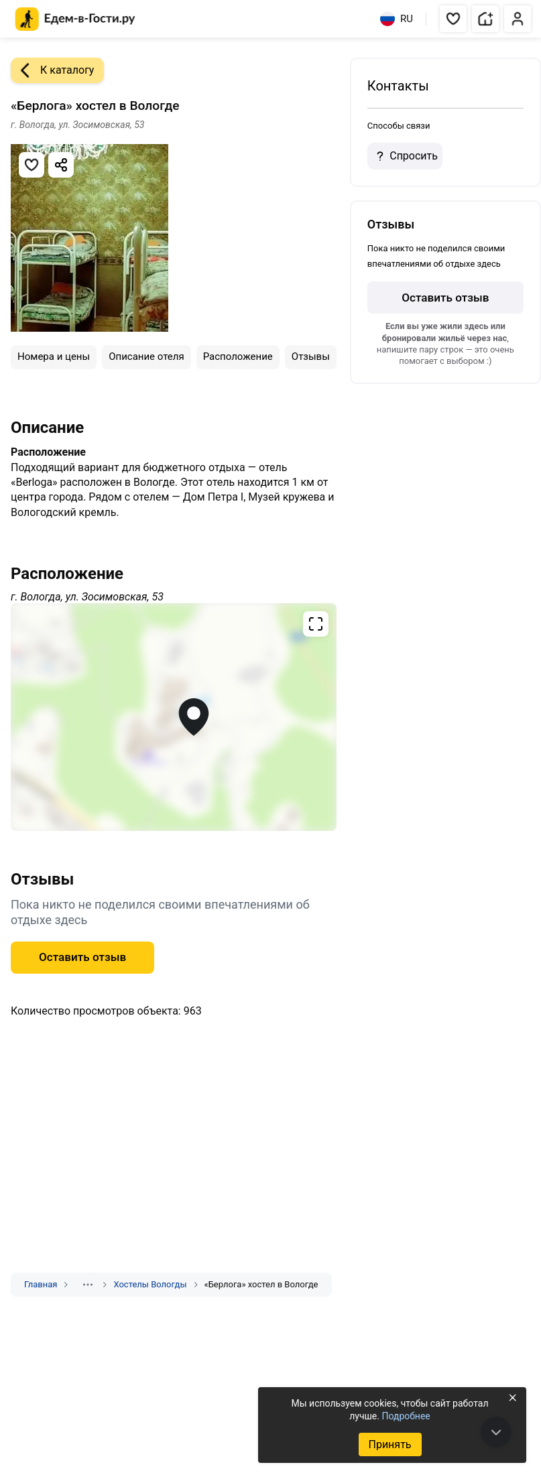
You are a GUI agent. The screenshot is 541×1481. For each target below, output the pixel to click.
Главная (40, 1284)
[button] (453, 18)
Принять (389, 1444)
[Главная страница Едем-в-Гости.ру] (75, 19)
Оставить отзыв (82, 957)
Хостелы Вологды (149, 1284)
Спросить (405, 156)
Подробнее (405, 1416)
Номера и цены (53, 356)
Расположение (238, 356)
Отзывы (311, 356)
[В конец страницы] (496, 1432)
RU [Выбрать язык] (396, 18)
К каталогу (52, 70)
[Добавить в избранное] (31, 165)
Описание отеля (146, 356)
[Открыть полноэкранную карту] (174, 717)
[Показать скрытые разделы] (88, 1285)
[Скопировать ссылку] (61, 165)
